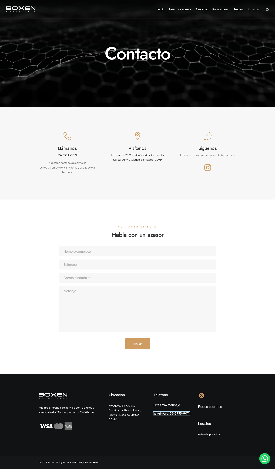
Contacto (254, 9)
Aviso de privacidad (210, 434)
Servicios (201, 9)
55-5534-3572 (67, 155)
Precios (238, 9)
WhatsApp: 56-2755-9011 (171, 413)
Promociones (220, 9)
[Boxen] (20, 9)
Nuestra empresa (180, 9)
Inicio (160, 9)
